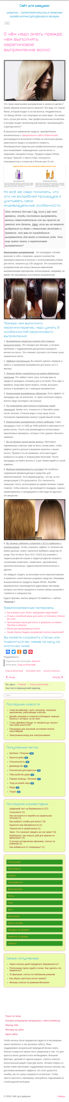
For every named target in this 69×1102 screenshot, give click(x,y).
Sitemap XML (12, 1025)
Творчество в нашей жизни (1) (24, 828)
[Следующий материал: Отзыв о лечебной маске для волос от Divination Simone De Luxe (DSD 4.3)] (58, 677)
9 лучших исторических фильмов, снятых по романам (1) (32, 842)
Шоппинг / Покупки (19, 753)
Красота (36, 661)
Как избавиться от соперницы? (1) (27, 847)
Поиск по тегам (13, 1016)
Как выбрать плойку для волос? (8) (27, 821)
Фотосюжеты (14, 869)
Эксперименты (15, 882)
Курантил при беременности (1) (25, 825)
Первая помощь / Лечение (22, 779)
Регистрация (14, 862)
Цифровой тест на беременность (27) (28, 808)
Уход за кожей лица (19, 783)
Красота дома (16, 757)
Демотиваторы (15, 889)
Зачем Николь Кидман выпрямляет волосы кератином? (35, 632)
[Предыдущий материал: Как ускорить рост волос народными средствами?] (10, 677)
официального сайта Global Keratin (40, 135)
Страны (12, 875)
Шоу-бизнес (14, 916)
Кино (10, 909)
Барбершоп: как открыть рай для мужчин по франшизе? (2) (32, 836)
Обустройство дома (19, 774)
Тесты (11, 896)
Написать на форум (18, 936)
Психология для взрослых (22, 770)
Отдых (12, 791)
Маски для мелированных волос (23, 628)
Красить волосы (52, 671)
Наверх (61, 1096)
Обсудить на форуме (18, 930)
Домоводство (16, 766)
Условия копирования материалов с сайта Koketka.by (32, 1020)
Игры (10, 902)
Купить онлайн (15, 923)
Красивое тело (33, 671)
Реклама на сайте (14, 1029)
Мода (12, 787)
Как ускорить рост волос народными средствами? (32, 612)
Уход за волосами (26, 664)
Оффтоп (12, 943)
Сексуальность (17, 761)
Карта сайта (11, 1034)
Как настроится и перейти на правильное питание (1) (30, 816)
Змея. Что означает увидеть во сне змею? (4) (32, 832)
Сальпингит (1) (17, 812)
